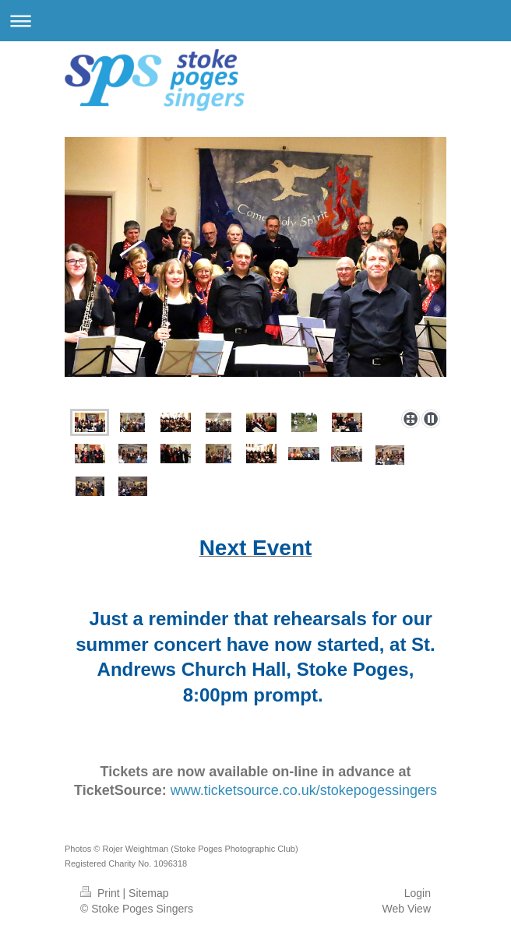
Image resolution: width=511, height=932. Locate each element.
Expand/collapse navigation (255, 20)
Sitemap (148, 893)
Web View (406, 908)
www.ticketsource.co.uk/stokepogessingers (304, 790)
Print (101, 893)
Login (417, 893)
